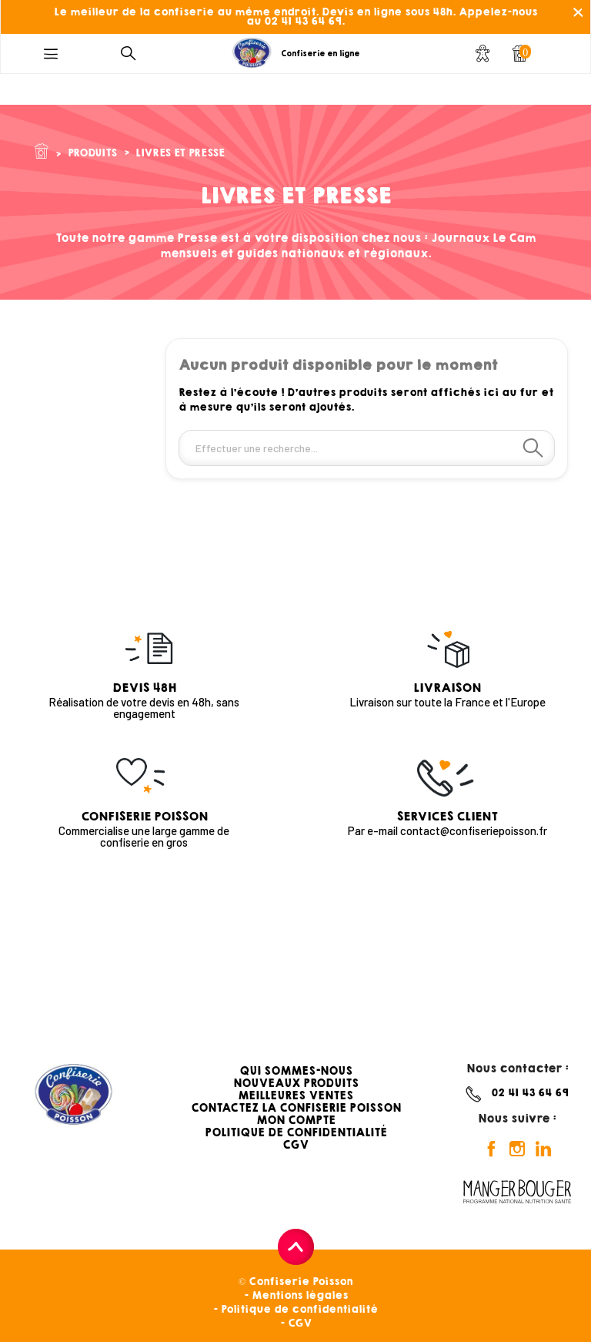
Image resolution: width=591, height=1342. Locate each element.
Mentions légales (300, 1295)
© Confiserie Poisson (295, 1281)
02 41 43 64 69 (530, 1092)
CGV (295, 1144)
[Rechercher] (367, 448)
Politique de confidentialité (299, 1309)
